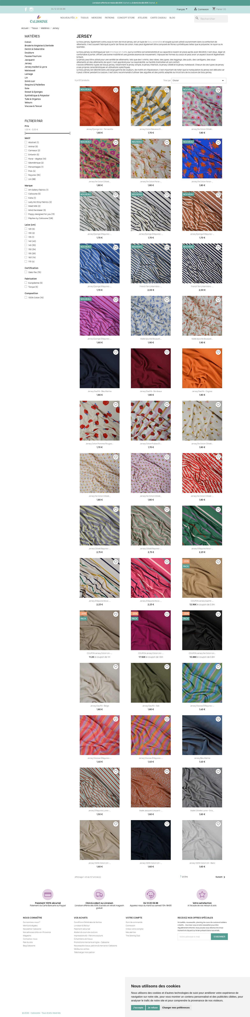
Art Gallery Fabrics (38, 190)
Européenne (35, 283)
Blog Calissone (29, 945)
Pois (32, 171)
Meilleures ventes (81, 949)
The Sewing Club (133, 935)
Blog (172, 17)
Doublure (29, 52)
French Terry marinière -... (151, 286)
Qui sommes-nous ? (31, 922)
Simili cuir (30, 81)
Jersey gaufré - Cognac (202, 391)
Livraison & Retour (82, 925)
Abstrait (33, 142)
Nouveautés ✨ (69, 17)
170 (31, 261)
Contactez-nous (30, 939)
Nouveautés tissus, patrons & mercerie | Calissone (95, 945)
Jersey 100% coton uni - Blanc (202, 863)
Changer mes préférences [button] (176, 1007)
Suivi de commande (134, 922)
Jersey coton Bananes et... (151, 129)
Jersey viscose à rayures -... (202, 706)
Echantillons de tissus (83, 939)
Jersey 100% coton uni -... (99, 863)
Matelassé (30, 70)
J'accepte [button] (138, 1007)
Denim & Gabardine (34, 49)
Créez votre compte (134, 929)
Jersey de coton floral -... (151, 181)
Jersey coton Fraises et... (151, 443)
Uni (32, 179)
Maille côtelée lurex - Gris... (202, 810)
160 (32, 257)
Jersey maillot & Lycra (36, 67)
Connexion (130, 925)
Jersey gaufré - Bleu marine (99, 391)
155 (32, 253)
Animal (33, 146)
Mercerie (97, 17)
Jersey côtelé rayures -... (99, 548)
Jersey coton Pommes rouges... (99, 443)
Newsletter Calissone (32, 929)
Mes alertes (131, 932)
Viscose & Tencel (33, 106)
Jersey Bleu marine (202, 758)
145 (32, 245)
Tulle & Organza (33, 99)
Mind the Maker (37, 210)
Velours (28, 102)
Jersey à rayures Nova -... (202, 548)
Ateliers (142, 17)
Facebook (25, 9)
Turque (33, 287)
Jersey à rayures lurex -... (99, 810)
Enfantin (33, 154)
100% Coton (36, 297)
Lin (26, 77)
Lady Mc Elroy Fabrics (40, 202)
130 (31, 233)
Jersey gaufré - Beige (99, 706)
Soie (27, 88)
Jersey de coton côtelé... (202, 129)
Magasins (27, 935)
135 (31, 237)
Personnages (36, 167)
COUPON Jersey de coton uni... (202, 653)
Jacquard (29, 60)
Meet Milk (34, 206)
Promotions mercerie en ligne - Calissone (91, 942)
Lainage (29, 74)
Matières (32, 36)
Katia (32, 198)
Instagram (31, 9)
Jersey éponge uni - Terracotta (99, 129)
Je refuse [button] (153, 1007)
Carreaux (34, 150)
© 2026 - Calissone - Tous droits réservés (41, 1013)
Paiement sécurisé (82, 929)
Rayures (34, 175)
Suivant (221, 877)
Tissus (84, 17)
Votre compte (134, 917)
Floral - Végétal (37, 159)
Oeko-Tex (34, 272)
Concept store (126, 17)
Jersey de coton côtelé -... (202, 496)
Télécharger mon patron (84, 952)
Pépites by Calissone (40, 218)
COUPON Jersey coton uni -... (99, 653)
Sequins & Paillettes (35, 84)
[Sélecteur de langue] (182, 9)
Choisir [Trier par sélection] (199, 80)
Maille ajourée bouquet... (151, 339)
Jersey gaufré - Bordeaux (151, 391)
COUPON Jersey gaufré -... (202, 601)
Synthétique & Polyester (37, 95)
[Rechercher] (211, 19)
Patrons (109, 17)
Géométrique (36, 163)
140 (32, 241)
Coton (28, 42)
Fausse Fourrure (33, 56)
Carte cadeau (158, 17)
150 (32, 249)
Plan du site (28, 942)
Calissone (34, 194)
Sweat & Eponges (34, 92)
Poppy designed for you (41, 214)
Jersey (28, 63)
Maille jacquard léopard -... (150, 810)
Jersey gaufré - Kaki (150, 706)
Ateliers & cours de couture (85, 932)
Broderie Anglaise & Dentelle (39, 45)
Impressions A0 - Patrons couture (88, 935)
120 (31, 229)
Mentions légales (30, 925)
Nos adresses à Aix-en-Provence (37, 932)
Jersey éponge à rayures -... (100, 234)
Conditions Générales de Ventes (88, 922)
